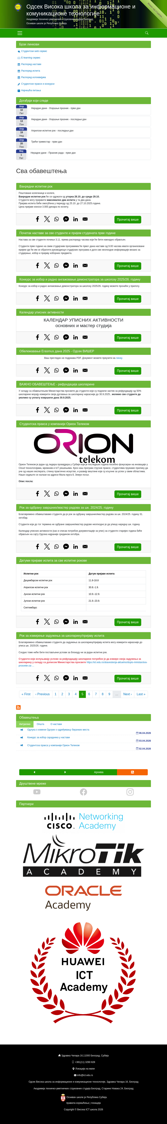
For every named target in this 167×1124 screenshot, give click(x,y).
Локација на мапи (83, 1068)
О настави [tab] (56, 724)
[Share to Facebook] (37, 219)
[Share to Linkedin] (76, 219)
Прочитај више (128, 219)
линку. (119, 358)
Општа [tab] (40, 724)
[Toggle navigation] (19, 33)
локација (96, 1103)
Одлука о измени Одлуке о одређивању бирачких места (58, 729)
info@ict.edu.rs (85, 1075)
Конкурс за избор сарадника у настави (48, 737)
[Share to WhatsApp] (56, 219)
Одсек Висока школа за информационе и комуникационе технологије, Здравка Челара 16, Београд (83, 1081)
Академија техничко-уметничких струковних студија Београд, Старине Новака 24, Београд (83, 1088)
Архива (98, 772)
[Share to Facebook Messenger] (66, 219)
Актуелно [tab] (24, 724)
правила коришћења (77, 1103)
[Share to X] (47, 219)
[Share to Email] (85, 219)
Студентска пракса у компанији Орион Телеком (53, 745)
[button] (34, 772)
